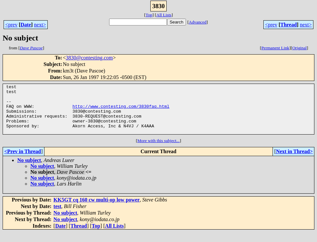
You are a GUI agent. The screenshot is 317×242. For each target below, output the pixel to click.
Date (26, 24)
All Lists (163, 14)
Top (148, 14)
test (57, 216)
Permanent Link (275, 47)
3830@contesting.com (89, 57)
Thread (288, 24)
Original (299, 47)
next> (40, 24)
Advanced (198, 22)
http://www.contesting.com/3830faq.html (121, 111)
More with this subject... (158, 150)
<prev (11, 24)
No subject (29, 170)
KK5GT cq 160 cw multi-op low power (97, 209)
